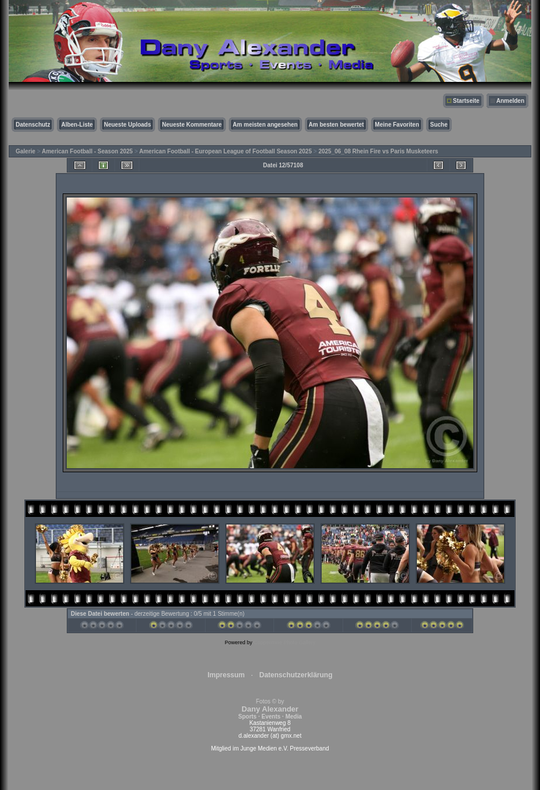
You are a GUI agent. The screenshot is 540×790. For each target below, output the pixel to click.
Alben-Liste (76, 124)
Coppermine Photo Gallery (284, 642)
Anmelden (510, 101)
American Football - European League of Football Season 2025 (225, 151)
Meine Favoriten (397, 124)
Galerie (25, 151)
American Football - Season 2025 (87, 151)
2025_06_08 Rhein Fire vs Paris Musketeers (378, 151)
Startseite (466, 101)
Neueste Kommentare (192, 124)
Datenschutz (33, 124)
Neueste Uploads (127, 124)
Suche (439, 124)
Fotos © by (269, 709)
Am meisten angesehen (265, 124)
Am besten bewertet (336, 124)
